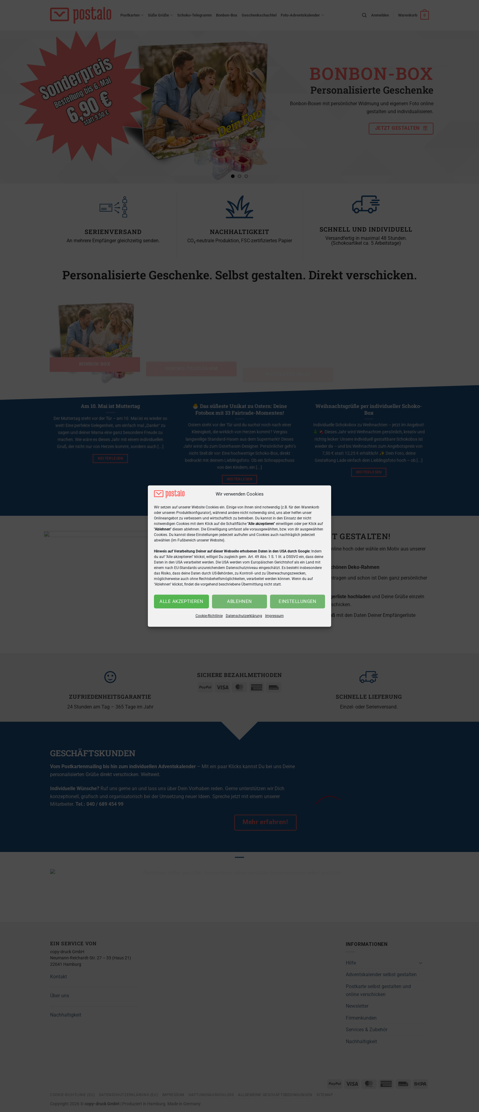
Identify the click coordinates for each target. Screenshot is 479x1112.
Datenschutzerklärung (244, 616)
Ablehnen (239, 601)
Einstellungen (297, 601)
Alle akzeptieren (181, 601)
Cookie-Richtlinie (209, 616)
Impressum (274, 616)
